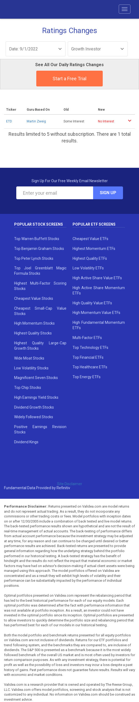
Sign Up (108, 192)
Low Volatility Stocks (31, 368)
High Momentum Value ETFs (96, 312)
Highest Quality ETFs (90, 258)
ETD (9, 121)
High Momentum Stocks (34, 323)
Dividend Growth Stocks (34, 407)
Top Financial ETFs (88, 357)
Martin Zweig (36, 121)
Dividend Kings (26, 442)
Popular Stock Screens (38, 224)
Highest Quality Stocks (33, 333)
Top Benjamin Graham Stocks (39, 248)
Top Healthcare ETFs (90, 367)
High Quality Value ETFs (92, 303)
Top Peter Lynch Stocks (33, 258)
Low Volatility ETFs (88, 268)
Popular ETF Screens (94, 224)
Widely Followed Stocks (33, 417)
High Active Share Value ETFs (97, 278)
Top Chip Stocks (27, 387)
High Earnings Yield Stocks (36, 397)
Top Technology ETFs (90, 347)
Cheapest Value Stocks (33, 298)
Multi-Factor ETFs (87, 338)
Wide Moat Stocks (29, 358)
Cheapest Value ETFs (90, 239)
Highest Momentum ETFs (94, 248)
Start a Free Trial (69, 78)
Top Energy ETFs (87, 377)
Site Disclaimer (69, 484)
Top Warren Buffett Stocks (36, 239)
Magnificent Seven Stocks (36, 378)
